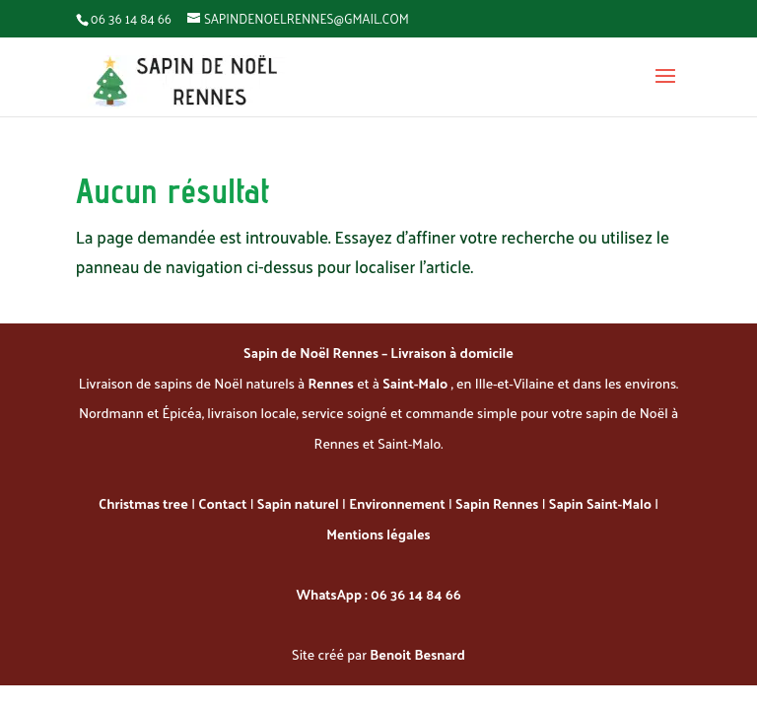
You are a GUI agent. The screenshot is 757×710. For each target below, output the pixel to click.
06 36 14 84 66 (131, 18)
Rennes (333, 383)
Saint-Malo (416, 383)
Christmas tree (143, 503)
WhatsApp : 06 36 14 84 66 (378, 594)
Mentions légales (378, 534)
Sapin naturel (298, 503)
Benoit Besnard (417, 654)
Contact (222, 503)
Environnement (397, 503)
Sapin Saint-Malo (600, 503)
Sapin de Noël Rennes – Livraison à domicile (378, 352)
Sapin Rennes (496, 503)
